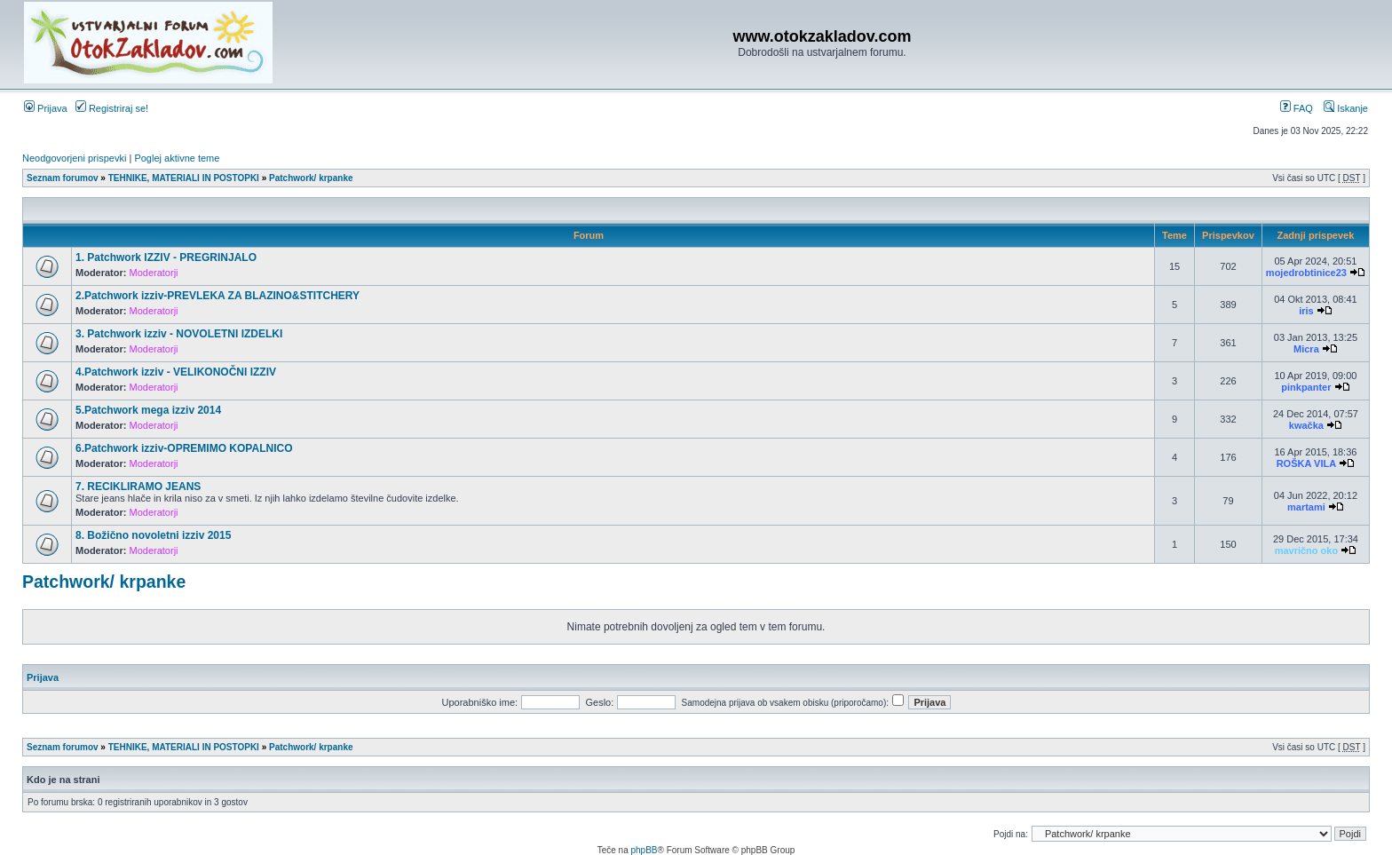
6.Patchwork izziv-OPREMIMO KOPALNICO (183, 448)
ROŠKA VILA (1306, 463)
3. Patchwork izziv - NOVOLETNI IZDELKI (178, 334)
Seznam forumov (63, 178)
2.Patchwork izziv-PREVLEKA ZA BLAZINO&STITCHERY (217, 295)
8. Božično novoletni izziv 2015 (153, 535)
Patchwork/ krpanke (310, 178)
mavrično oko (1307, 550)
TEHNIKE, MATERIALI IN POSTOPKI (183, 178)
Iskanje (1346, 108)
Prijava (45, 108)
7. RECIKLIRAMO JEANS (138, 486)
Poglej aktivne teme (176, 158)
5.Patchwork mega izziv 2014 (148, 410)
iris (1306, 310)
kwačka (1306, 425)
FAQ (1296, 108)
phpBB (643, 850)
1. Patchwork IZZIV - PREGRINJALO (166, 257)
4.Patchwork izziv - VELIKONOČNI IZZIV (175, 372)
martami (1306, 507)
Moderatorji (154, 272)
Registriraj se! (111, 108)
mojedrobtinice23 (1306, 272)
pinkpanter (1306, 387)
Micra (1306, 349)
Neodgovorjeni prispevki (74, 158)
